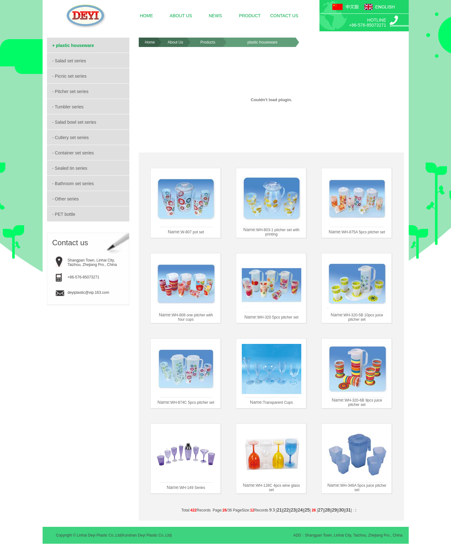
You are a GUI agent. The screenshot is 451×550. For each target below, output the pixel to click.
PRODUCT (250, 15)
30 (341, 509)
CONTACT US (284, 15)
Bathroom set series (75, 183)
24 (300, 509)
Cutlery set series (72, 137)
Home (150, 42)
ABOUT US (181, 15)
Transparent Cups (278, 402)
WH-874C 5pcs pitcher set (192, 402)
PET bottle (65, 214)
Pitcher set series (72, 91)
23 (293, 509)
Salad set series (71, 60)
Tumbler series (70, 106)
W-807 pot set (192, 232)
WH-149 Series (192, 487)
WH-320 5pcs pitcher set (277, 317)
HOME (146, 15)
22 (286, 509)
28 (327, 509)
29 (334, 509)
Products (207, 42)
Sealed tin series (71, 168)
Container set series (75, 152)
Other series (67, 198)
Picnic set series (71, 76)
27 (320, 509)
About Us (175, 42)
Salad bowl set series (76, 122)
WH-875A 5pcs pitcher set (363, 232)
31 (348, 509)
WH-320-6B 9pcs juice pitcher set (363, 402)
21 (279, 509)
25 (307, 509)
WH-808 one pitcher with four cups (192, 317)
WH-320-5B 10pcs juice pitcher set (363, 317)
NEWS (215, 15)
